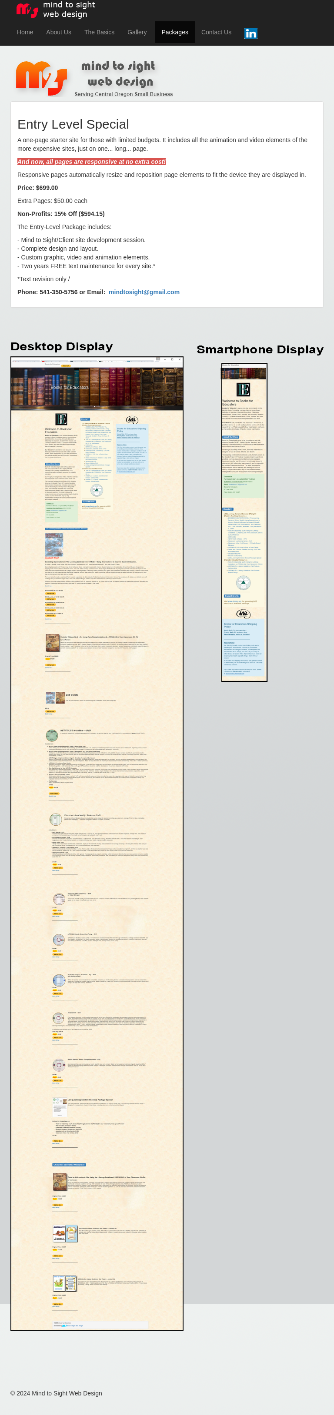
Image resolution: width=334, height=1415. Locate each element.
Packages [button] (174, 32)
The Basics (99, 32)
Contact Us (216, 32)
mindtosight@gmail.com (144, 292)
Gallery (137, 32)
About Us (58, 32)
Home (25, 32)
